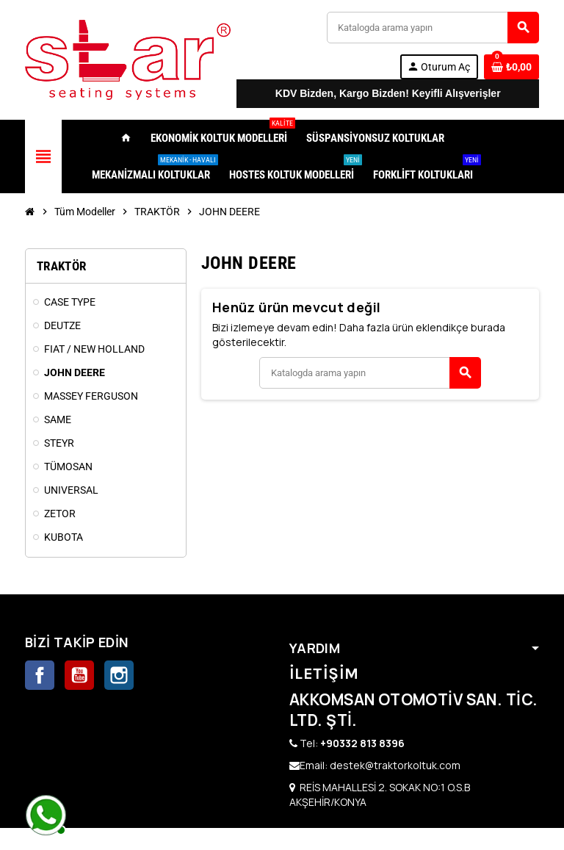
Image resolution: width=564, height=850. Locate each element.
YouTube (79, 675)
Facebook (39, 675)
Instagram (119, 675)
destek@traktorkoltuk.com (395, 765)
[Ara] (432, 27)
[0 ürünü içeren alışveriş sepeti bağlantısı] (511, 66)
